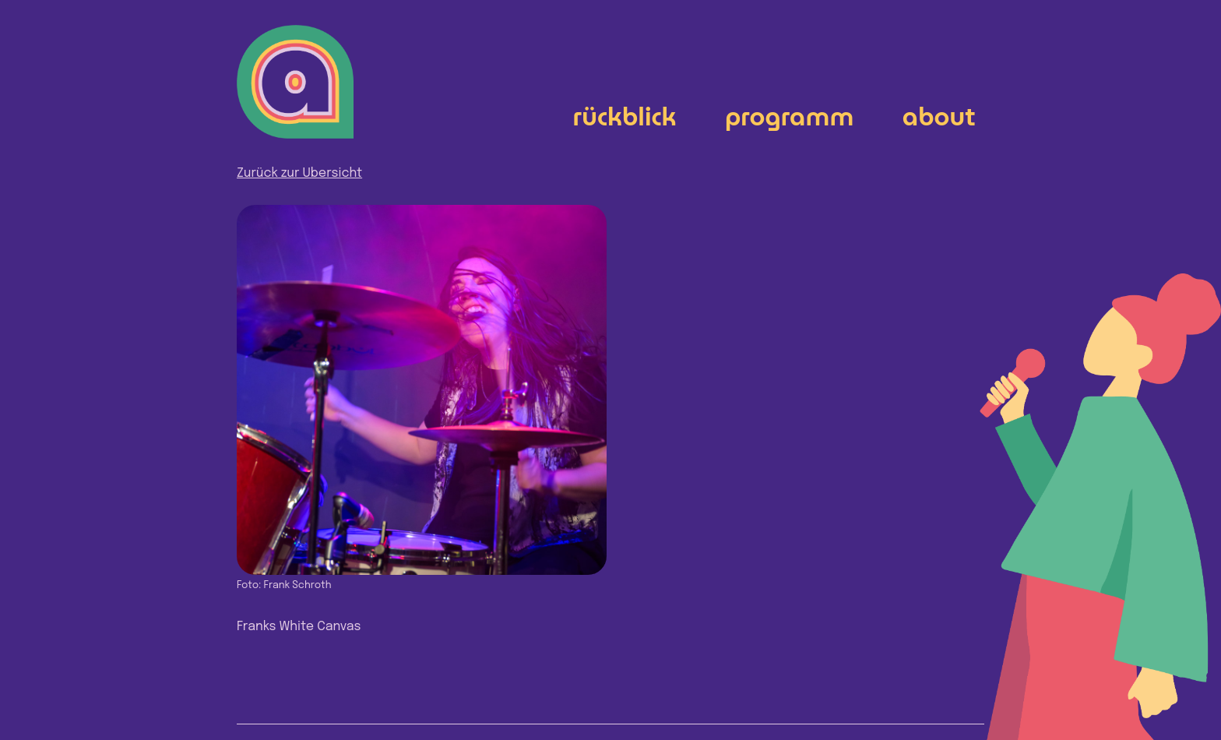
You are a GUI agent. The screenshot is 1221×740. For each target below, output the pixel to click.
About (939, 116)
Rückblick (625, 116)
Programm (789, 116)
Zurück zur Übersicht (299, 173)
